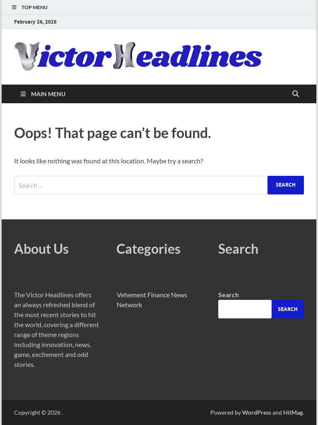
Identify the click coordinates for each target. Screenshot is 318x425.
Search (228, 295)
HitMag (293, 412)
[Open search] (295, 94)
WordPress (256, 412)
